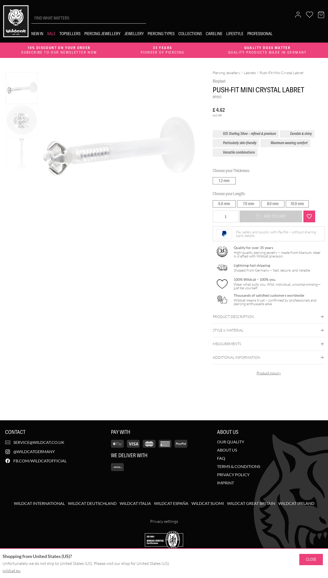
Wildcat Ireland (296, 503)
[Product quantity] (225, 216)
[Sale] (51, 33)
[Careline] (214, 33)
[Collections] (190, 33)
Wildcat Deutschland (92, 503)
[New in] (37, 33)
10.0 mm (297, 203)
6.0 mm (224, 203)
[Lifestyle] (234, 33)
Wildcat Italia (135, 503)
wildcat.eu (11, 570)
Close (311, 559)
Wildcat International (39, 503)
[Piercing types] (161, 33)
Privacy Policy (233, 475)
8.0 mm (273, 203)
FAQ (221, 458)
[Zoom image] (187, 78)
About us (227, 450)
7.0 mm (248, 203)
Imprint (225, 483)
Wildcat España (171, 503)
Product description (269, 316)
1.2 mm (224, 180)
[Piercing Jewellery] (102, 33)
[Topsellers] (69, 33)
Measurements (269, 343)
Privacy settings (164, 521)
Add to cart (270, 216)
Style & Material (269, 330)
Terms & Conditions (238, 466)
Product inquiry (269, 373)
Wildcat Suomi (207, 503)
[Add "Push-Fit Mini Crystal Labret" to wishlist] (309, 216)
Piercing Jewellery (226, 73)
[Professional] (260, 33)
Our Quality (230, 442)
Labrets (250, 73)
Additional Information (269, 357)
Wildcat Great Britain (251, 503)
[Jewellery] (134, 33)
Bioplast (219, 81)
